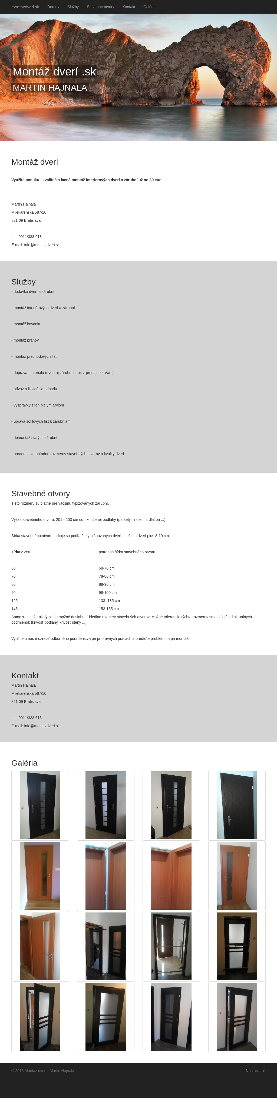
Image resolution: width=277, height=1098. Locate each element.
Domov (53, 7)
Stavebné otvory (100, 7)
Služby (73, 7)
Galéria (149, 7)
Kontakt (128, 7)
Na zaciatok (256, 1071)
